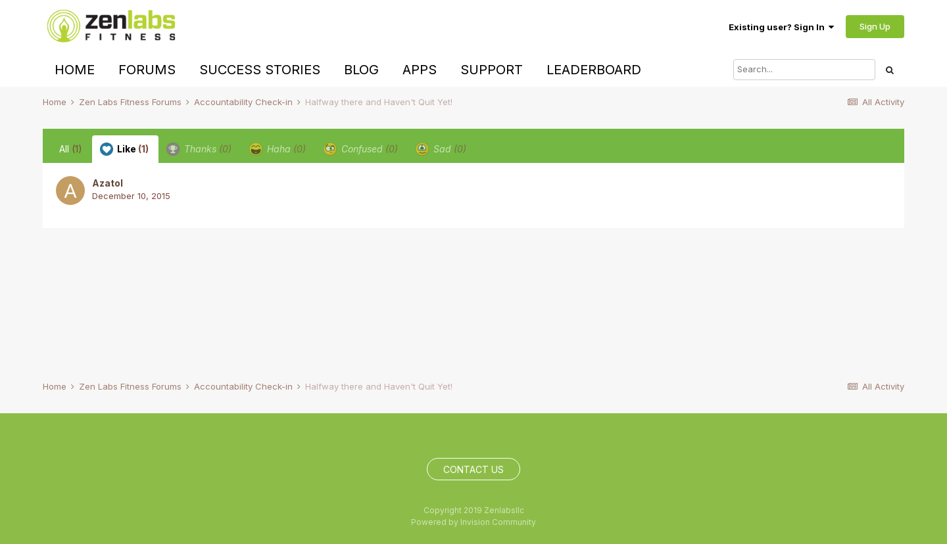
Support (491, 70)
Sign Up (875, 26)
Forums (147, 70)
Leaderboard (593, 70)
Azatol (107, 183)
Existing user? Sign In (781, 27)
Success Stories (259, 70)
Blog (361, 70)
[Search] (804, 69)
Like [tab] (124, 149)
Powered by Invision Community (473, 522)
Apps (419, 70)
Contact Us (473, 469)
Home (75, 70)
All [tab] (70, 148)
